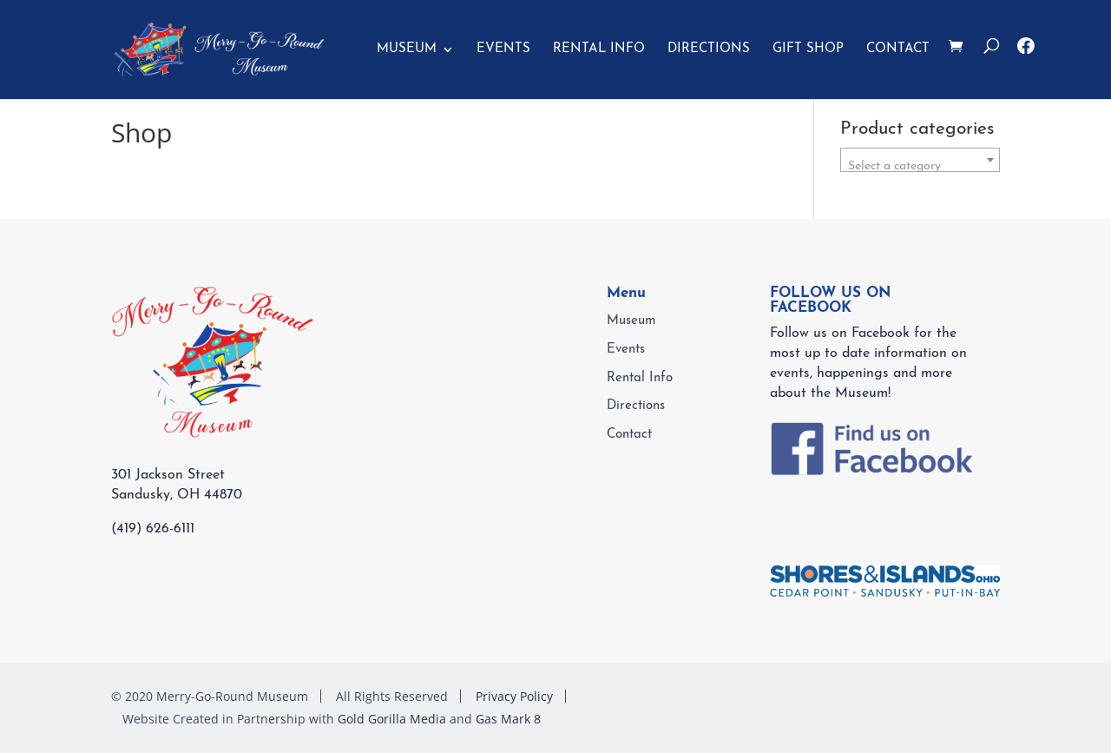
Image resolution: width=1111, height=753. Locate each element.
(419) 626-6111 (152, 529)
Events (503, 49)
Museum (407, 49)
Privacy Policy (514, 696)
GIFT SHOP (808, 49)
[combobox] (920, 160)
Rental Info (599, 49)
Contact (898, 49)
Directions (708, 49)
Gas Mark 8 (508, 718)
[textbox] (920, 167)
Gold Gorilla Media (392, 718)
